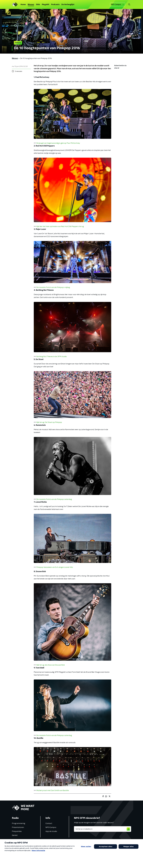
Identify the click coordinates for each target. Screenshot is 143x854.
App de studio (51, 831)
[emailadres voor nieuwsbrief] (102, 829)
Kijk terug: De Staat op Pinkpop (49, 422)
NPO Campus (117, 4)
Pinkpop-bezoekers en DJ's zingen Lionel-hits (54, 567)
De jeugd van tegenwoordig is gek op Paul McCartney (58, 143)
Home (23, 4)
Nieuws (31, 4)
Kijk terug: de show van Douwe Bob (50, 665)
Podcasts (55, 4)
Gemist (15, 835)
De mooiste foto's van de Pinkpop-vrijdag (53, 287)
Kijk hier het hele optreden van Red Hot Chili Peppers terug (60, 226)
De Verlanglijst (67, 4)
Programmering (18, 823)
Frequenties (17, 831)
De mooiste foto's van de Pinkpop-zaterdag (54, 499)
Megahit (45, 4)
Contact (48, 823)
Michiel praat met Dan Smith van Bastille (52, 790)
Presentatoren (18, 827)
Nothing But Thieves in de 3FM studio (51, 356)
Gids (38, 4)
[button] (129, 4)
